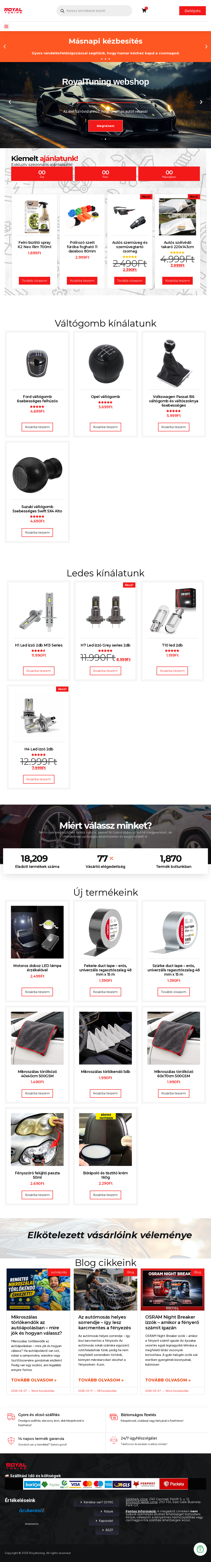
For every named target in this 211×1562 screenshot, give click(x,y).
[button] (6, 26)
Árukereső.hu (32, 1524)
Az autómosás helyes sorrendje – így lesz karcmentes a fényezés (104, 1322)
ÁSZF (107, 1530)
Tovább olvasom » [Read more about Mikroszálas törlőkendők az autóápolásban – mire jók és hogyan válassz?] (33, 1380)
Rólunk (106, 1511)
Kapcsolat (104, 1521)
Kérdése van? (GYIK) (96, 1502)
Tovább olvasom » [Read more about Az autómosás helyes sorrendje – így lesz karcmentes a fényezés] (101, 1380)
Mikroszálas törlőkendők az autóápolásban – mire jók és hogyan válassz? (36, 1325)
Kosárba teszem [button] (37, 427)
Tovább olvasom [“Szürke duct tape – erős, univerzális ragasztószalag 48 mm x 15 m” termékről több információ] (173, 992)
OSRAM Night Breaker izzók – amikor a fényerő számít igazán (172, 1322)
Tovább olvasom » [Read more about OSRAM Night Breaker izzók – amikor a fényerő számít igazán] (168, 1380)
